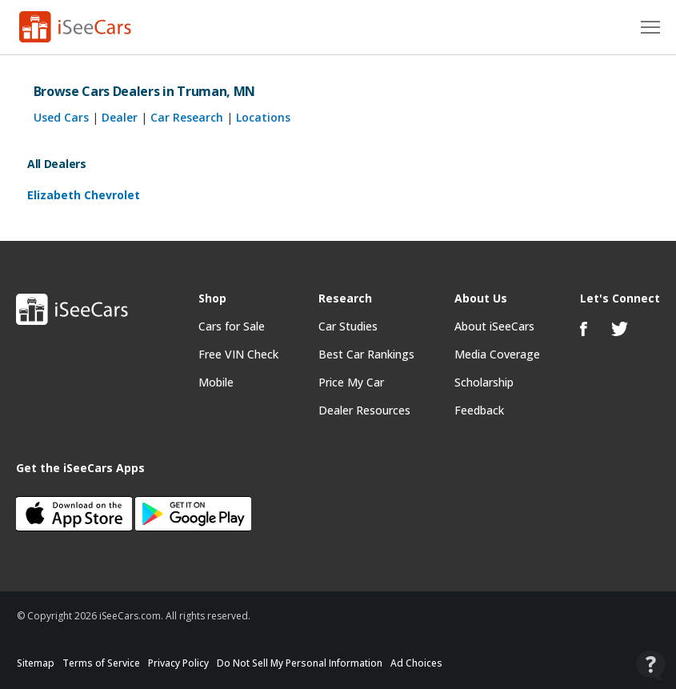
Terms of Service (101, 663)
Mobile (216, 382)
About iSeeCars (494, 326)
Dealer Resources (364, 410)
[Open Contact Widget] (650, 665)
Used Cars (61, 117)
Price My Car (351, 382)
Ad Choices (416, 663)
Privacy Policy (178, 663)
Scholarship (484, 382)
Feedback (479, 410)
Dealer (120, 117)
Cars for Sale (231, 326)
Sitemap (35, 663)
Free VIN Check (238, 354)
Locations (263, 117)
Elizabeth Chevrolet (83, 194)
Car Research (186, 117)
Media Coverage (497, 354)
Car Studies (348, 326)
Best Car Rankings (366, 354)
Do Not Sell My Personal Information (299, 663)
